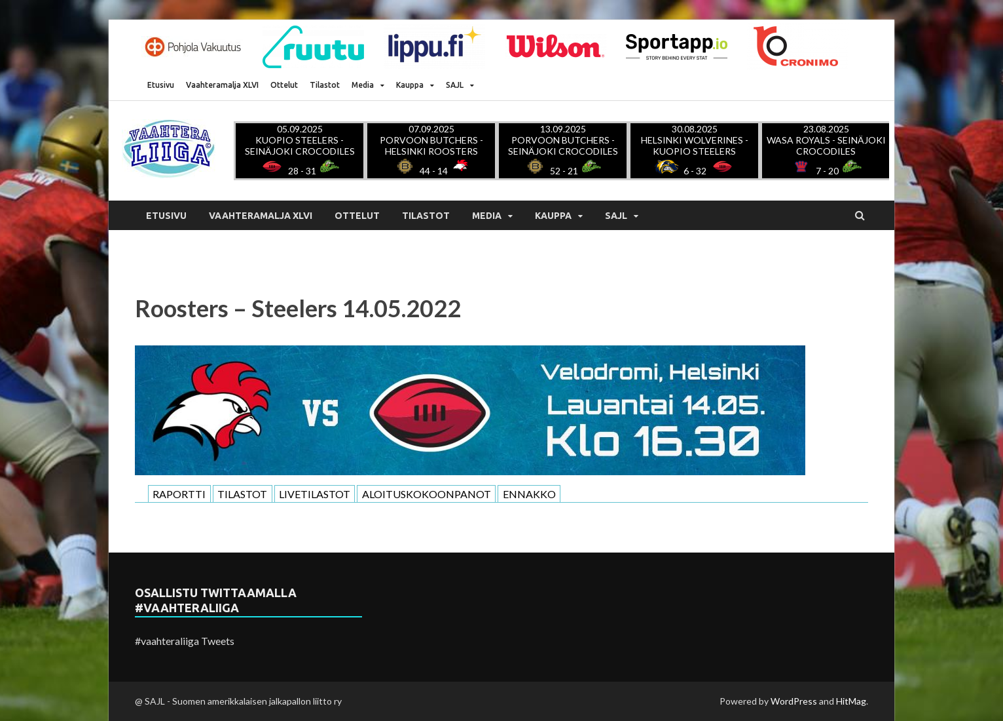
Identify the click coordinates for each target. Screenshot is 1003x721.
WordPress (794, 701)
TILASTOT (242, 494)
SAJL (455, 85)
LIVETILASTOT (314, 494)
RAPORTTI (179, 494)
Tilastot (325, 85)
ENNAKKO (529, 494)
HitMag (851, 701)
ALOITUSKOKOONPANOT (426, 494)
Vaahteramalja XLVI (222, 85)
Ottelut (284, 85)
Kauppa (410, 85)
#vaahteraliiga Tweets (184, 640)
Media (363, 85)
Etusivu (160, 85)
